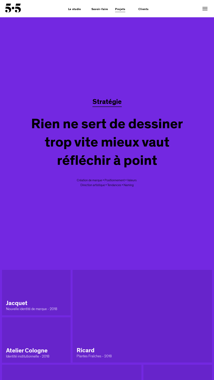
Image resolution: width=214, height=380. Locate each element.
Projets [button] (120, 9)
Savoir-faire (99, 9)
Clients (143, 9)
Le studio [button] (74, 9)
